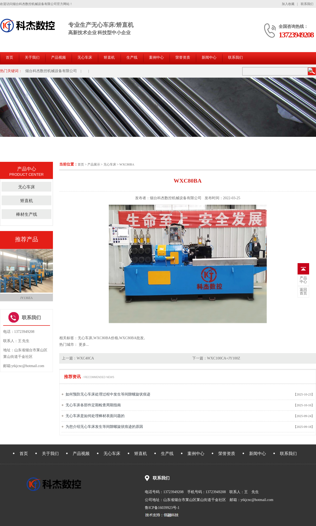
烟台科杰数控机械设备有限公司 (51, 71)
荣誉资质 (182, 57)
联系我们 (307, 4)
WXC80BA (126, 164)
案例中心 (156, 57)
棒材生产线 (26, 214)
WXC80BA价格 (105, 338)
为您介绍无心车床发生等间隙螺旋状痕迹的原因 (104, 427)
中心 (303, 280)
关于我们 (32, 57)
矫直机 (109, 57)
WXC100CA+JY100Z (223, 358)
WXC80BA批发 (131, 338)
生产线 (131, 57)
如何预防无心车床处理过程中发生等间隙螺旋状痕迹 (108, 394)
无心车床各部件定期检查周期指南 (93, 405)
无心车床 (84, 57)
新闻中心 (209, 57)
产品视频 (58, 57)
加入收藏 (288, 4)
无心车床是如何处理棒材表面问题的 (95, 416)
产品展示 (93, 164)
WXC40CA (85, 358)
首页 (9, 57)
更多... (84, 345)
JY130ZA (26, 298)
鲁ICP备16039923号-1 (162, 508)
